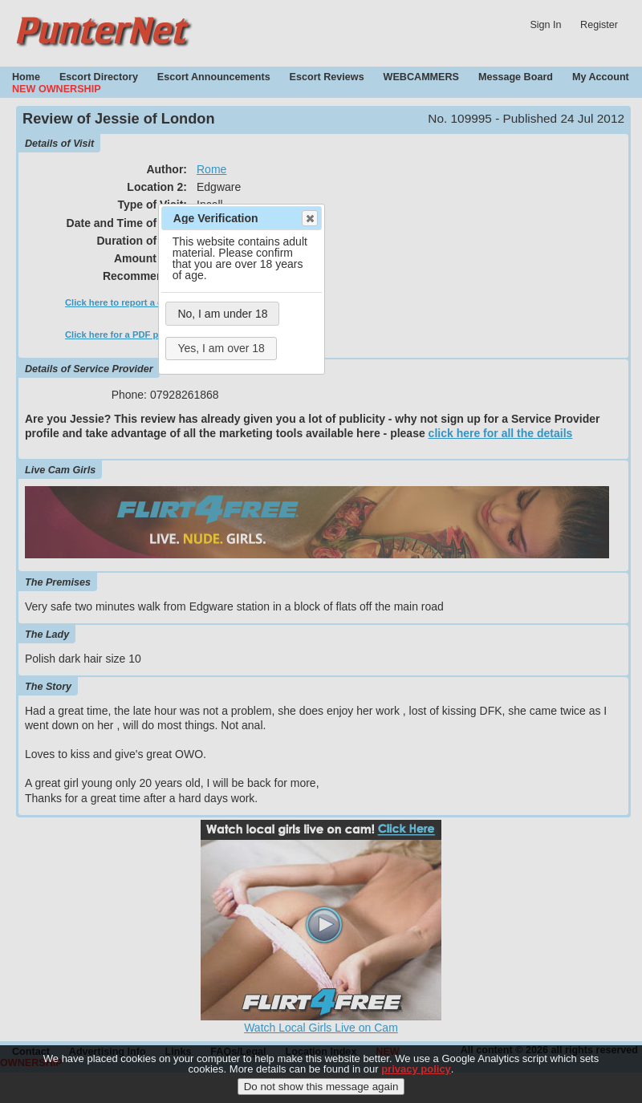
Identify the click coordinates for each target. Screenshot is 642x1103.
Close (309, 218)
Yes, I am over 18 (220, 348)
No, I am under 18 (222, 313)
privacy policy (416, 1073)
